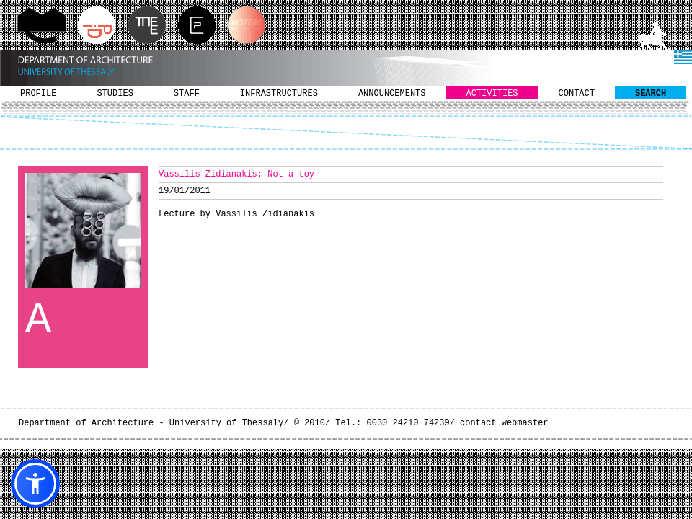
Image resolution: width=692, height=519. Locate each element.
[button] (35, 484)
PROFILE (38, 94)
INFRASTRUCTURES (279, 94)
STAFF (187, 94)
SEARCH (650, 94)
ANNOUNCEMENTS (392, 94)
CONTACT (577, 94)
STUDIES (115, 94)
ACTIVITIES (492, 94)
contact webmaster (504, 423)
